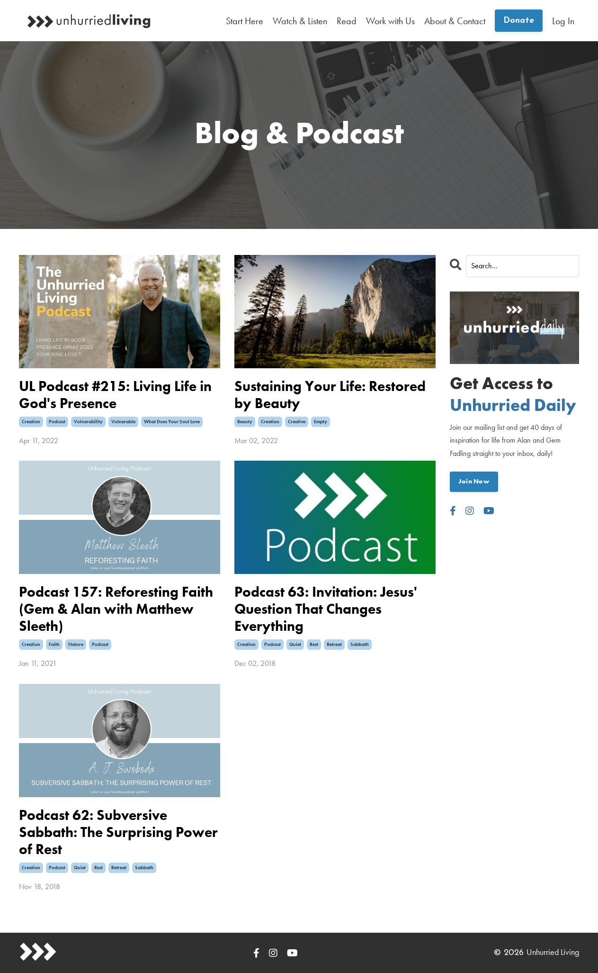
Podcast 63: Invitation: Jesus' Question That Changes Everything (325, 609)
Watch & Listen (300, 21)
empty (320, 421)
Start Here (244, 21)
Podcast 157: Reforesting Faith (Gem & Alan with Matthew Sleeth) (116, 609)
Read (347, 21)
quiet (295, 644)
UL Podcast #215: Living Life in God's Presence (115, 395)
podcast (57, 421)
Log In (563, 21)
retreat (334, 644)
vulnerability (88, 421)
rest (314, 644)
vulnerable (123, 421)
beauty (244, 421)
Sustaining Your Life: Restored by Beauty (330, 395)
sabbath (359, 644)
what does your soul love (172, 421)
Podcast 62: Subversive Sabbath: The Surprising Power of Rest (118, 832)
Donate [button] (519, 20)
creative (296, 421)
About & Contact (454, 21)
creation (31, 421)
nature (75, 644)
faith (54, 644)
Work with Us (390, 21)
